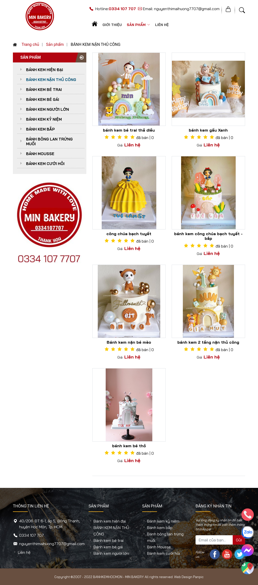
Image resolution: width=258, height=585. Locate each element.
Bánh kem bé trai (44, 89)
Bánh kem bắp (40, 129)
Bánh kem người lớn (47, 109)
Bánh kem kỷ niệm (44, 119)
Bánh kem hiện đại (44, 69)
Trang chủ (26, 45)
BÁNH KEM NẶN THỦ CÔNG (51, 79)
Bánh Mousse (40, 153)
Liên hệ (162, 25)
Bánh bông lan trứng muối (49, 141)
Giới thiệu (112, 25)
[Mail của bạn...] (214, 540)
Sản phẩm (138, 25)
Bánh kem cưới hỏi (45, 163)
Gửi (239, 539)
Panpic (198, 577)
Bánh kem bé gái (42, 99)
